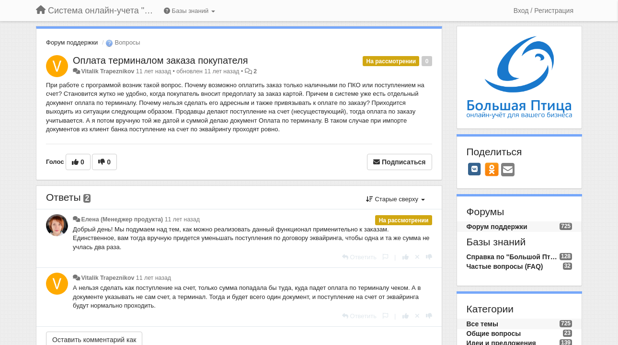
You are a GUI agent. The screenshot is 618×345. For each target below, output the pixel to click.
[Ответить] (359, 257)
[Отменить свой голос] (417, 257)
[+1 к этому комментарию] (405, 257)
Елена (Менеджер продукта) (122, 219)
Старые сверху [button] (395, 199)
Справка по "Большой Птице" (513, 257)
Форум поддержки (72, 42)
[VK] (475, 169)
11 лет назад (182, 219)
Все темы (482, 324)
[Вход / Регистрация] (543, 10)
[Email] (508, 170)
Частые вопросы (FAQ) (505, 266)
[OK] (492, 169)
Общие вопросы (494, 333)
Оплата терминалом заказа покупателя (160, 60)
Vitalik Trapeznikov (107, 71)
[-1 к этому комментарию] (429, 257)
